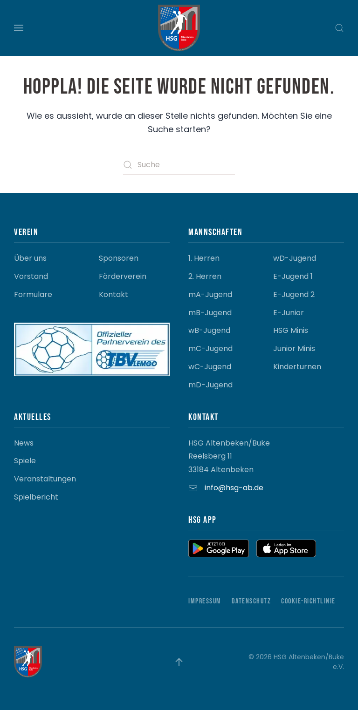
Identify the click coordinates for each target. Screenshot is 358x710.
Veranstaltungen (45, 478)
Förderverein (122, 276)
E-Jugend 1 (293, 276)
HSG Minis (290, 330)
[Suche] (179, 165)
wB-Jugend (209, 330)
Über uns (30, 258)
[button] (18, 28)
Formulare (33, 294)
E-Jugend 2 (294, 294)
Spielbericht (36, 497)
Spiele (25, 460)
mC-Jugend (210, 348)
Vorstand (31, 276)
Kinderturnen (297, 366)
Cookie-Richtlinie (308, 601)
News (24, 443)
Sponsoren (118, 258)
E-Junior (288, 312)
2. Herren (204, 276)
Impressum (204, 601)
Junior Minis (294, 348)
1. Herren (204, 258)
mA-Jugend (210, 294)
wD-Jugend (294, 258)
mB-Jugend (210, 312)
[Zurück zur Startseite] (179, 28)
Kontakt (113, 294)
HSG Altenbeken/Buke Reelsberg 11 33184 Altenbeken (229, 456)
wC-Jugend (209, 366)
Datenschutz (251, 601)
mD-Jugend (210, 384)
